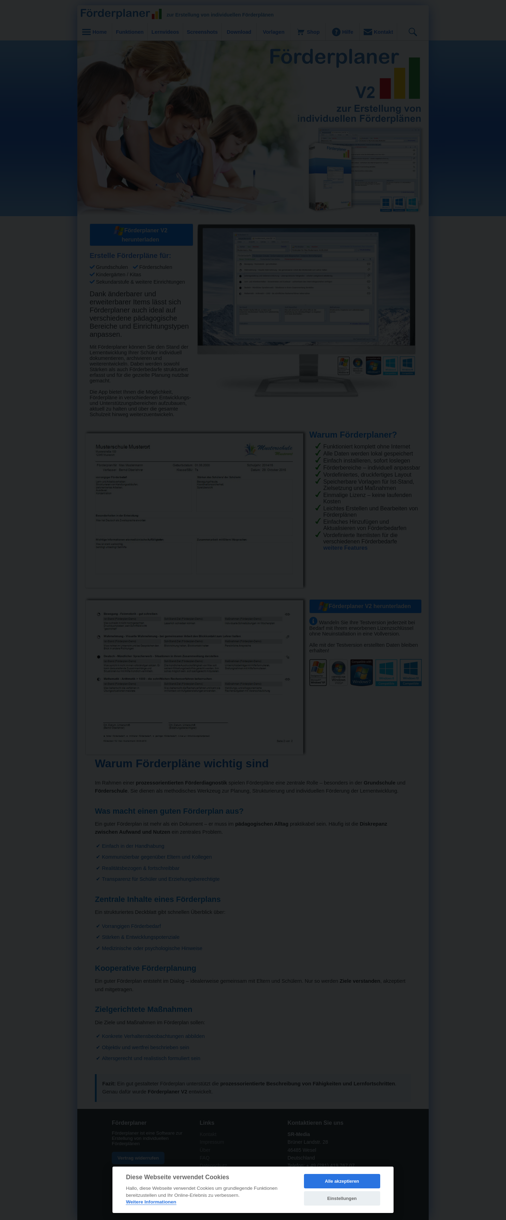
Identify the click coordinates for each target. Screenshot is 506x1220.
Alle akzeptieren (342, 1181)
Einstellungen (342, 1198)
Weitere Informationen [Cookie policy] (151, 1202)
